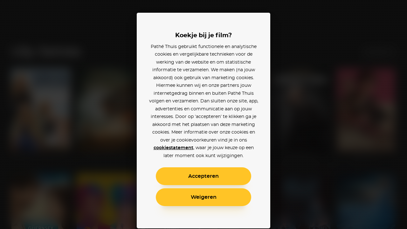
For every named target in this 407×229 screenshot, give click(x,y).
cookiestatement (173, 148)
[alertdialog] (203, 114)
